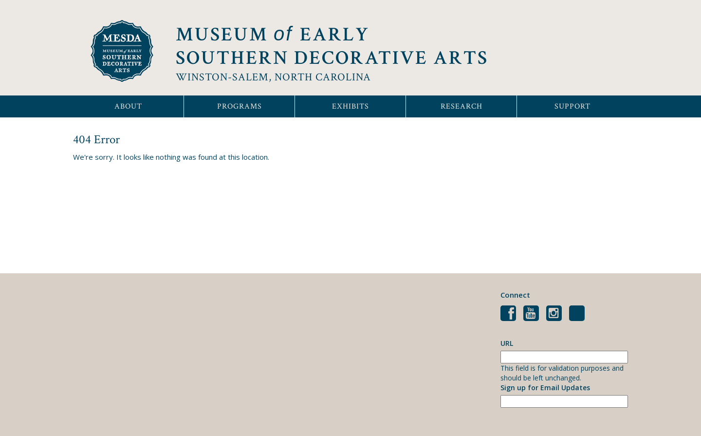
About (128, 106)
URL (506, 343)
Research (461, 106)
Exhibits (350, 106)
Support (572, 106)
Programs (239, 106)
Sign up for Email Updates (545, 387)
